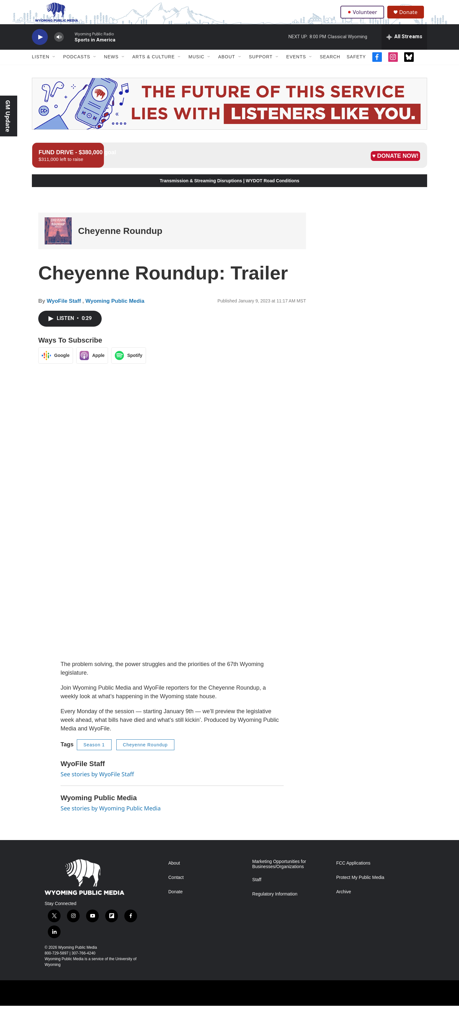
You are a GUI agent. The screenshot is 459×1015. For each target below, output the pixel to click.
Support (261, 66)
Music (196, 66)
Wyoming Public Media (114, 311)
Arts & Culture (153, 66)
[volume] (59, 46)
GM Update (8, 116)
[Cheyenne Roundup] (58, 240)
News (111, 66)
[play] (40, 46)
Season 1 (94, 754)
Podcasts (76, 66)
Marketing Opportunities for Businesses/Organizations (279, 874)
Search (330, 66)
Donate (411, 16)
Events (296, 66)
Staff (256, 889)
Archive (343, 901)
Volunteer (363, 16)
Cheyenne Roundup (120, 240)
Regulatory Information (274, 903)
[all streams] (404, 46)
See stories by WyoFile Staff (97, 783)
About (226, 66)
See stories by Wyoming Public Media (111, 817)
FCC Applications (353, 872)
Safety (356, 66)
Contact (176, 887)
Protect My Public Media (360, 887)
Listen (40, 66)
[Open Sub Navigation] (54, 66)
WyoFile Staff (64, 311)
